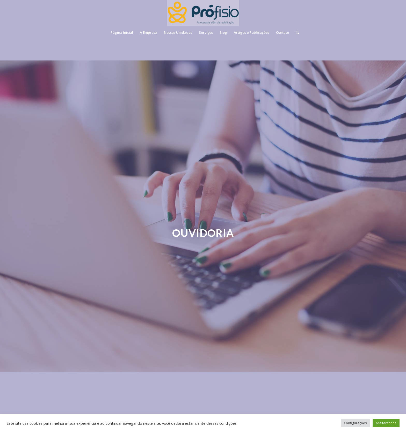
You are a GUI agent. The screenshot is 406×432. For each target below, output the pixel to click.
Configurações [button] (355, 423)
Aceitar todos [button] (386, 423)
